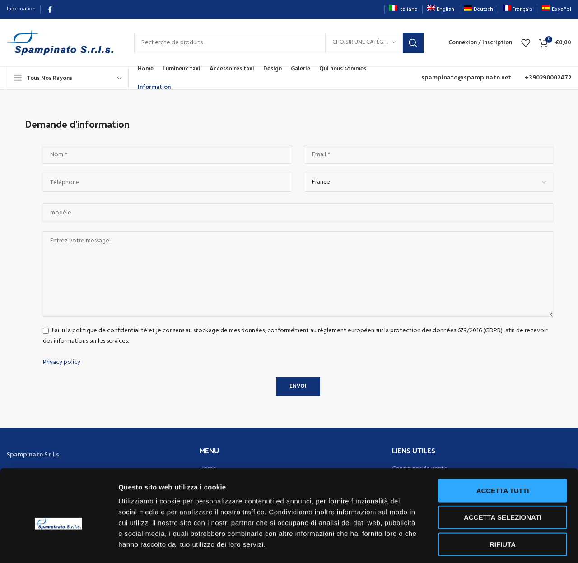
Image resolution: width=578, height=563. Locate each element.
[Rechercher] (279, 43)
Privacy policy (61, 362)
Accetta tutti (502, 451)
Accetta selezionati (502, 478)
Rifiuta (502, 505)
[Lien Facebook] (50, 9)
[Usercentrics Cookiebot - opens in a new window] (58, 545)
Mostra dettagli (475, 545)
